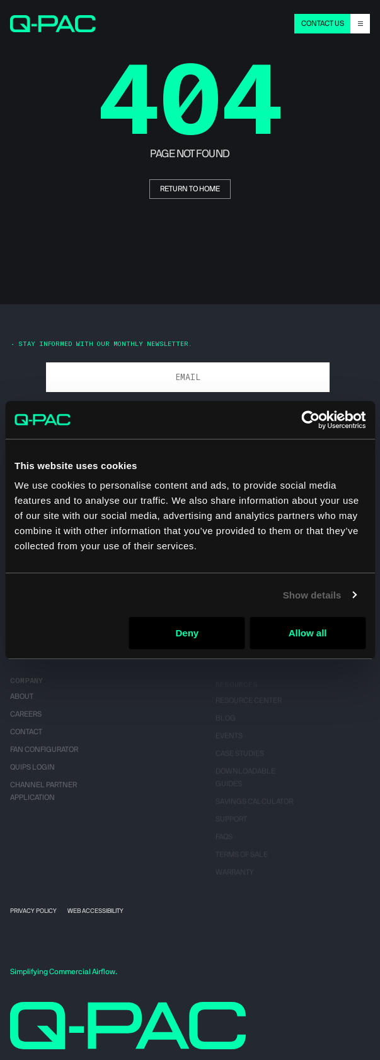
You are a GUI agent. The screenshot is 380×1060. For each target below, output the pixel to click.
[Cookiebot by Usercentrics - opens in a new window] (310, 419)
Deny (187, 633)
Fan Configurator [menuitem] (44, 754)
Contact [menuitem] (26, 737)
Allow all (308, 633)
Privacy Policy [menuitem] (33, 911)
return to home (190, 189)
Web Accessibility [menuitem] (95, 911)
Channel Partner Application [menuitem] (43, 796)
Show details (312, 595)
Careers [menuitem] (26, 719)
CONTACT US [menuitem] (322, 23)
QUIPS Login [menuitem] (32, 772)
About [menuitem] (21, 701)
